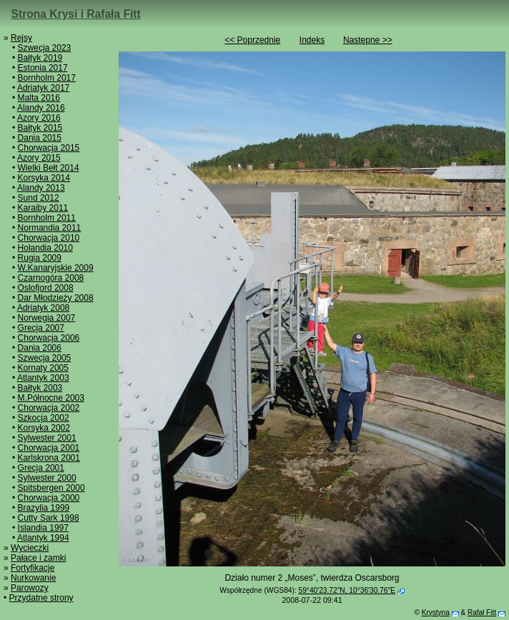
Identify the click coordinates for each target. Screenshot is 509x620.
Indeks (312, 40)
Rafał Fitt (482, 612)
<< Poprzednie (252, 40)
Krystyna (436, 612)
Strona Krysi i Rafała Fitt (76, 14)
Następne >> (367, 40)
